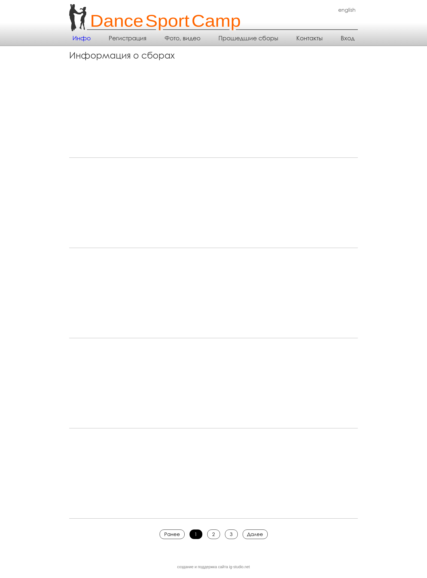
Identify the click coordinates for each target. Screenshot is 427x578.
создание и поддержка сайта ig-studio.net (213, 567)
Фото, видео (182, 38)
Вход (348, 38)
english (347, 10)
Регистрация (128, 38)
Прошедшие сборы (248, 38)
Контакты (309, 38)
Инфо (81, 38)
